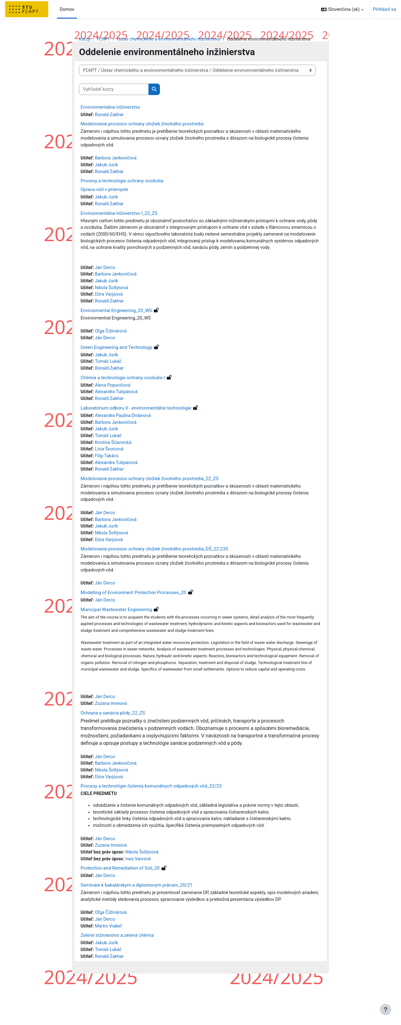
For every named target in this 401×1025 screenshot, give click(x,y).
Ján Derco (106, 279)
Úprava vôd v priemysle (104, 191)
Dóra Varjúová (109, 307)
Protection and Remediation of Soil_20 (120, 902)
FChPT (104, 39)
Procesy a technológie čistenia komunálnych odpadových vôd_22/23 (151, 818)
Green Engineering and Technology (116, 360)
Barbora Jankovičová (117, 160)
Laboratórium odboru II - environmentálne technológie (136, 423)
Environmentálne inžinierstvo (110, 107)
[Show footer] (385, 1009)
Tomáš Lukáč (109, 375)
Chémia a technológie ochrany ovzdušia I (123, 392)
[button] (342, 9)
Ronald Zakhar (110, 115)
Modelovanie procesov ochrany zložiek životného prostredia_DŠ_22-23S (154, 568)
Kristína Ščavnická (114, 458)
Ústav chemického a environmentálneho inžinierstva (171, 39)
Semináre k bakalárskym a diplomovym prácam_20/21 (136, 919)
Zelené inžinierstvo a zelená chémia (117, 971)
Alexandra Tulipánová (117, 406)
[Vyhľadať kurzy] (114, 89)
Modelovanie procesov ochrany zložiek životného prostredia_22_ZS (149, 496)
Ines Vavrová (140, 893)
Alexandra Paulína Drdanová (124, 430)
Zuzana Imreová (112, 734)
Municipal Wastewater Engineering (116, 630)
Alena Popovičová (113, 399)
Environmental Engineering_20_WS (116, 323)
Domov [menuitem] (66, 9)
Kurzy (84, 39)
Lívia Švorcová (110, 465)
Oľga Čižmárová (111, 344)
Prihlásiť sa (384, 9)
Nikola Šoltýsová (112, 299)
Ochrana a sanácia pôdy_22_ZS (113, 743)
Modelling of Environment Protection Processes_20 (133, 613)
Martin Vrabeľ (109, 961)
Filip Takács (107, 472)
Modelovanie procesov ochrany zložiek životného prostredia (142, 124)
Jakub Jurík (107, 166)
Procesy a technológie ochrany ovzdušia (122, 183)
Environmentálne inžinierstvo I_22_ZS (119, 216)
